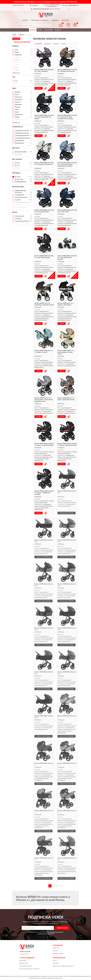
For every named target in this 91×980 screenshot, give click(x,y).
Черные (17, 117)
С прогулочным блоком (22, 221)
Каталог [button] (25, 20)
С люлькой (18, 218)
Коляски (32, 30)
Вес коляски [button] (17, 159)
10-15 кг (17, 163)
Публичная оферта (26, 966)
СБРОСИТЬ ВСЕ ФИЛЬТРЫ (22, 42)
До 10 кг (17, 168)
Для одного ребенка (21, 151)
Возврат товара (58, 953)
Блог (55, 960)
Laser (16, 50)
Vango (17, 69)
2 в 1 (16, 83)
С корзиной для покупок (22, 202)
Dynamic (17, 59)
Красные (17, 102)
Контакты (65, 20)
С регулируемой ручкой (22, 135)
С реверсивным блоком (22, 133)
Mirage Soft (18, 55)
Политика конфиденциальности (63, 966)
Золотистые (18, 97)
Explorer (17, 62)
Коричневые (18, 99)
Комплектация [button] (18, 187)
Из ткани (17, 176)
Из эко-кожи (19, 179)
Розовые (17, 107)
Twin (16, 67)
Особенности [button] (17, 127)
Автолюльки (49, 30)
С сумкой (17, 200)
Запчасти (58, 30)
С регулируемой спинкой (22, 138)
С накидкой (18, 205)
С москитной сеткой (21, 197)
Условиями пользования (44, 933)
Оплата (56, 950)
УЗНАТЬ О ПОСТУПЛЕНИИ (66, 513)
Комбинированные (20, 181)
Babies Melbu (19, 57)
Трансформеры (19, 140)
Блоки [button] (14, 212)
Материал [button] (16, 173)
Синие (17, 112)
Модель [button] (15, 46)
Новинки (55, 20)
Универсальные (19, 143)
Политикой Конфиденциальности (54, 932)
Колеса (40, 30)
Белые (17, 94)
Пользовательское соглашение (30, 968)
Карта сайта (24, 963)
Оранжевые (18, 104)
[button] (51, 6)
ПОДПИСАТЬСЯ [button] (62, 928)
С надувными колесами (22, 130)
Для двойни (18, 154)
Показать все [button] (16, 72)
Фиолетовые (18, 114)
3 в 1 (16, 81)
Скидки (56, 963)
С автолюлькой (19, 216)
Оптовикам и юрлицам (40, 20)
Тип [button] (13, 77)
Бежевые (17, 92)
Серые (17, 109)
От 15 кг (17, 165)
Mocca (17, 64)
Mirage (17, 52)
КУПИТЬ (38, 88)
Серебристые (19, 119)
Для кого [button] (15, 148)
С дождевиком (19, 195)
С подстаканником (20, 207)
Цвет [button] (14, 88)
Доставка (57, 948)
